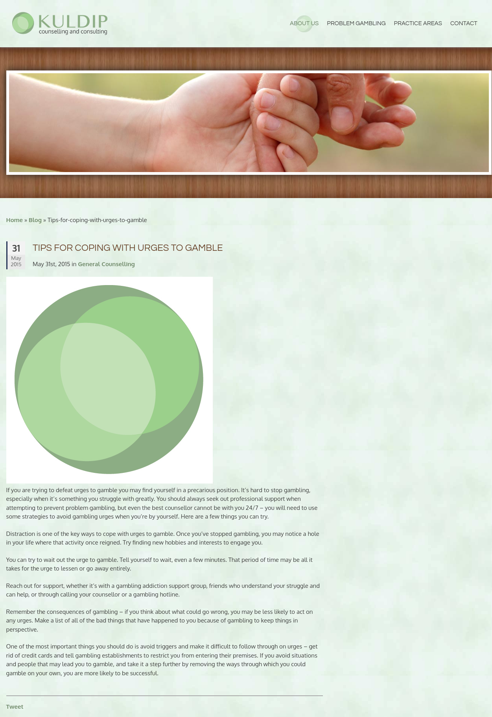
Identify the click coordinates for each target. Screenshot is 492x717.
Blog (35, 220)
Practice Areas (418, 23)
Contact (463, 23)
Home (14, 220)
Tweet (15, 706)
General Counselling (106, 264)
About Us (304, 23)
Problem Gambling (356, 23)
